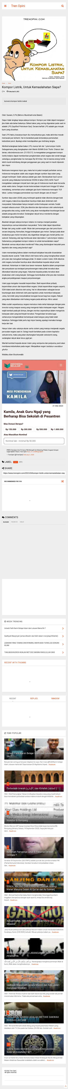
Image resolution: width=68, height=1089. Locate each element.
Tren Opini (18, 6)
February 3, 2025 (28, 455)
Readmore (52, 764)
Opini (9, 83)
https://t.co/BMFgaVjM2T (35, 452)
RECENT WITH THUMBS (15, 662)
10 (8, 1044)
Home (3, 83)
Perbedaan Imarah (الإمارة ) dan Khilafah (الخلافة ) (32, 788)
